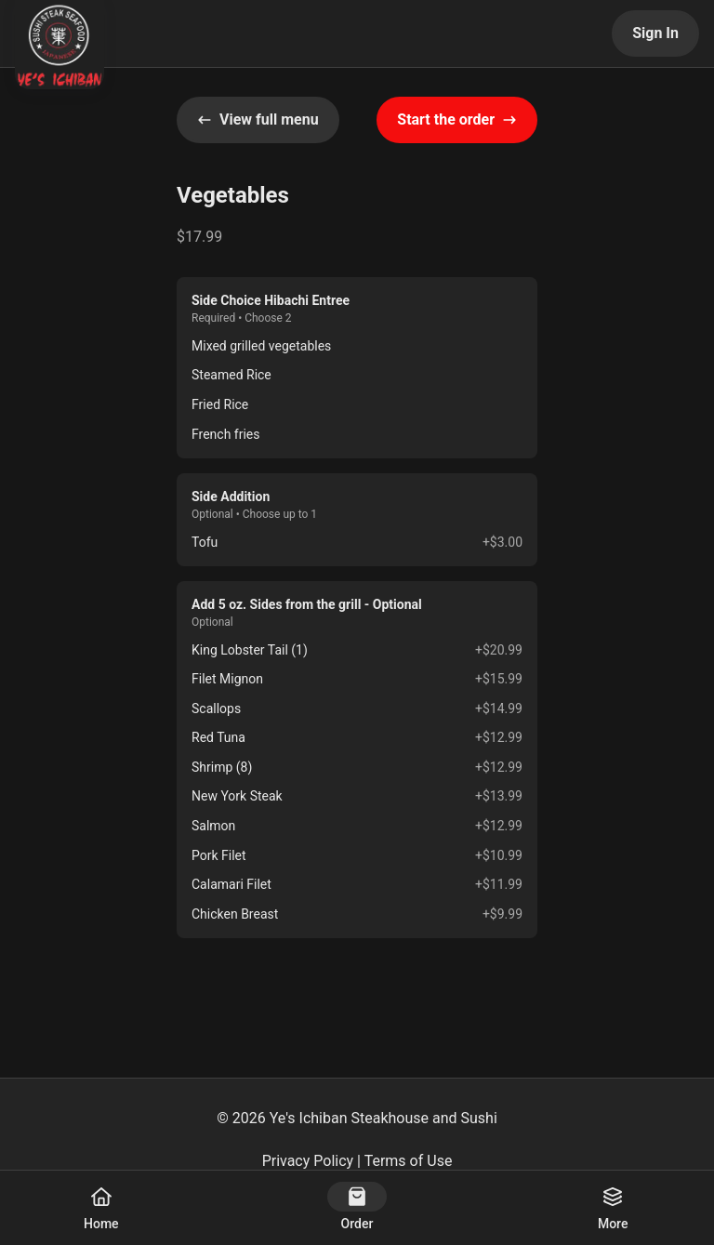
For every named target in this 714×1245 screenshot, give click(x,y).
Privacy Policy (308, 1161)
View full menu (258, 119)
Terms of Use (408, 1161)
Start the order (457, 119)
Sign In (655, 33)
